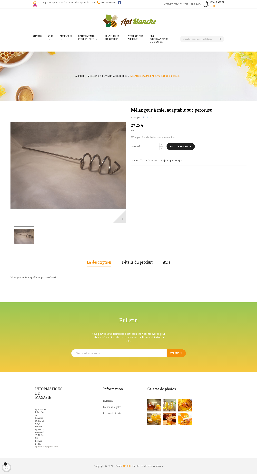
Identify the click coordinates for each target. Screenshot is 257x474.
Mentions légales (112, 407)
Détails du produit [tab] (137, 262)
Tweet (147, 117)
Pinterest (151, 117)
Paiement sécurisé (112, 413)
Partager (143, 117)
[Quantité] (154, 146)
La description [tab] (99, 262)
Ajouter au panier (180, 146)
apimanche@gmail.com (46, 446)
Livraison (108, 400)
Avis (166, 262)
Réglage (196, 4)
